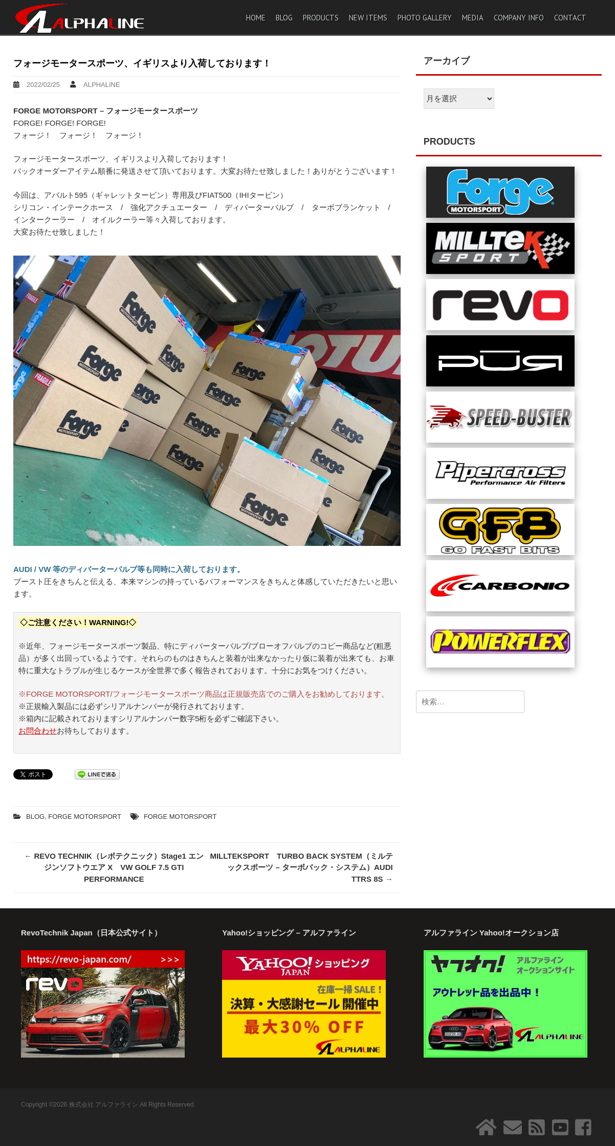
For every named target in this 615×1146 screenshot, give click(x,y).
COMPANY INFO (519, 17)
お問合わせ (37, 730)
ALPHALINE (101, 84)
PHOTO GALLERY (425, 17)
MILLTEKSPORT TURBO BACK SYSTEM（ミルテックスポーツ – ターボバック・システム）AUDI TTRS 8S (301, 867)
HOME (256, 17)
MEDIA (473, 17)
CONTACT (570, 17)
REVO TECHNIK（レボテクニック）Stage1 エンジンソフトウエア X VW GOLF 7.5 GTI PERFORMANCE (114, 867)
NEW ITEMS (368, 17)
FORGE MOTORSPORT (84, 816)
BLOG (284, 17)
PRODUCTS (321, 17)
